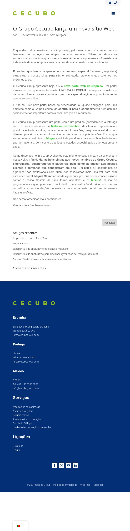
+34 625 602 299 (26, 330)
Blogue (16, 450)
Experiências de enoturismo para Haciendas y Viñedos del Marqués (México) (55, 254)
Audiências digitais (23, 411)
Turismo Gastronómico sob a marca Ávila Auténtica (42, 259)
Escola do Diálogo (22, 423)
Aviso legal (85, 484)
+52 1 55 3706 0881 (27, 384)
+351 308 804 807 (26, 357)
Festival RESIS (20, 243)
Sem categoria (58, 35)
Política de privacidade (65, 484)
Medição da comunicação (26, 407)
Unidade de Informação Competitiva (32, 427)
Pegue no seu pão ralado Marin (30, 238)
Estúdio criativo (21, 415)
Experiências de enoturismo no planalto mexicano (41, 248)
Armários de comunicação (27, 419)
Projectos (18, 446)
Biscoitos (98, 484)
